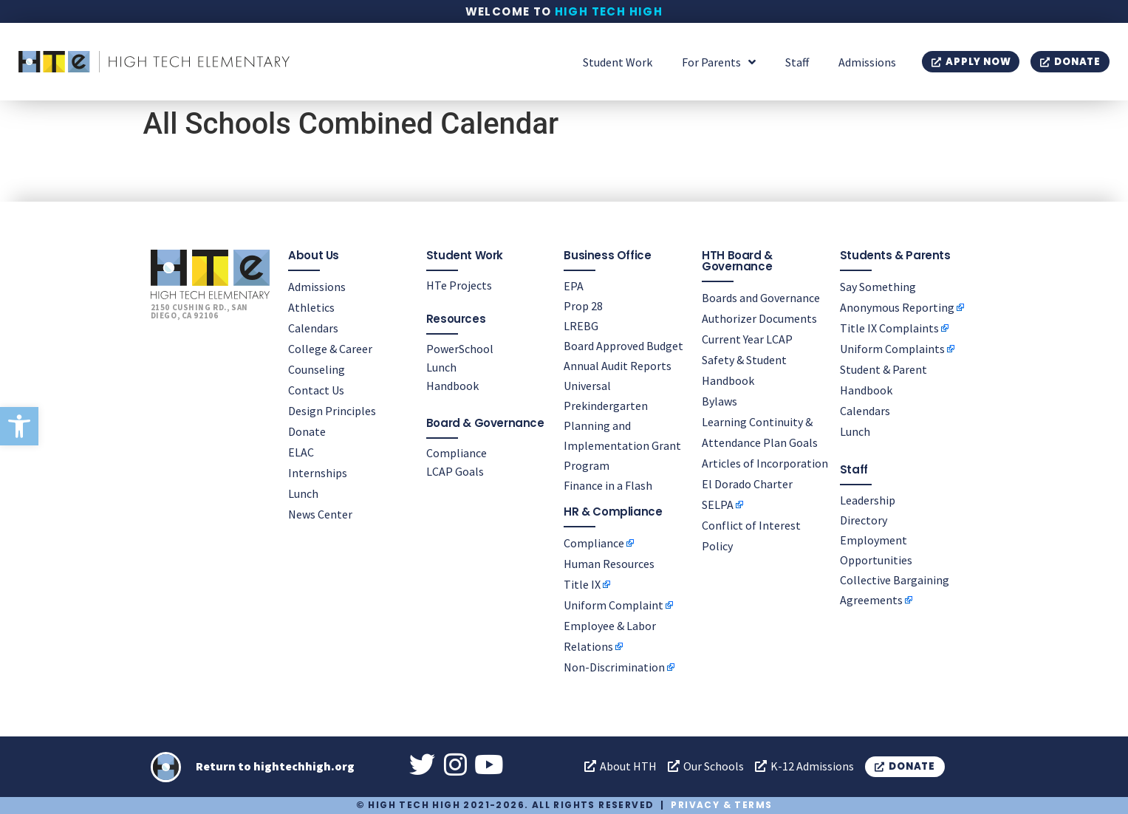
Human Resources (609, 563)
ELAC (301, 452)
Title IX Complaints (889, 328)
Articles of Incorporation (765, 463)
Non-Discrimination (614, 667)
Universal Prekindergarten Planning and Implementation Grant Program (622, 425)
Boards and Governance (761, 297)
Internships (317, 472)
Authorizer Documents (759, 318)
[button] (19, 426)
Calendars (313, 328)
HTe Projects (459, 285)
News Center (320, 514)
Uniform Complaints (892, 348)
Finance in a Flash (608, 485)
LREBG (581, 325)
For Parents (719, 62)
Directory (863, 520)
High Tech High (609, 11)
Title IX (582, 584)
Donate (307, 431)
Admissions (867, 62)
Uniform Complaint (613, 605)
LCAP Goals (455, 471)
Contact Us (316, 390)
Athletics (311, 307)
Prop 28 (583, 305)
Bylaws (719, 401)
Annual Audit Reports (617, 365)
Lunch (303, 493)
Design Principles (332, 410)
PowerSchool (459, 348)
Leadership (867, 500)
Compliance (456, 452)
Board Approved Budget (623, 345)
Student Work (617, 62)
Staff (797, 62)
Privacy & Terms (721, 804)
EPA (574, 285)
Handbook (452, 385)
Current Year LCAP (747, 339)
